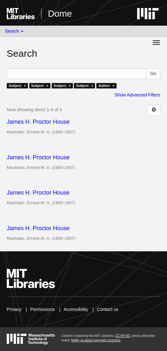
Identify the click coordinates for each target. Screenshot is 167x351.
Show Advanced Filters (137, 94)
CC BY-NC (122, 336)
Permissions (42, 309)
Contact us (108, 309)
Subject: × (17, 86)
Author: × (107, 86)
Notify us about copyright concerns (95, 340)
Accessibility (76, 309)
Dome (60, 14)
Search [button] (14, 31)
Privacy (14, 309)
